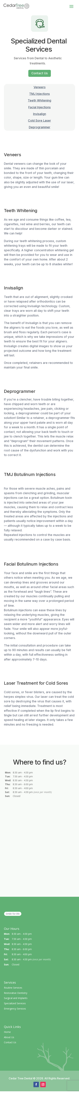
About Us (9, 1037)
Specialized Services (15, 1003)
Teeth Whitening (39, 100)
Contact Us (39, 73)
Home (7, 1032)
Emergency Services (15, 1008)
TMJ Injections (39, 94)
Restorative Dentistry (15, 993)
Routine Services (13, 987)
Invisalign (39, 114)
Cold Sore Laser (39, 120)
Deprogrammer (39, 127)
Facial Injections (39, 107)
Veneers (40, 87)
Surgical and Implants (15, 998)
